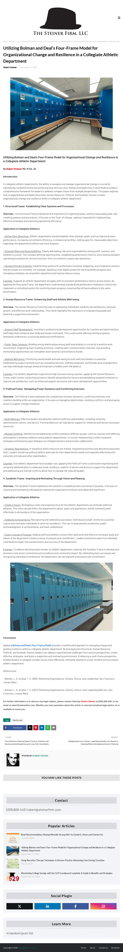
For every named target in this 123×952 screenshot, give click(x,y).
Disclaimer (115, 948)
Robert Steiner (10, 67)
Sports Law (14, 41)
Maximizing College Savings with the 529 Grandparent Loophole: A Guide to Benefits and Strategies (67, 873)
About (92, 948)
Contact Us (103, 948)
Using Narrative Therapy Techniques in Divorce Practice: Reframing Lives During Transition (62, 860)
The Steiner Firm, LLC (26, 948)
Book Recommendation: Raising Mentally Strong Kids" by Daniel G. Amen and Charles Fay (62, 834)
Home (5, 41)
